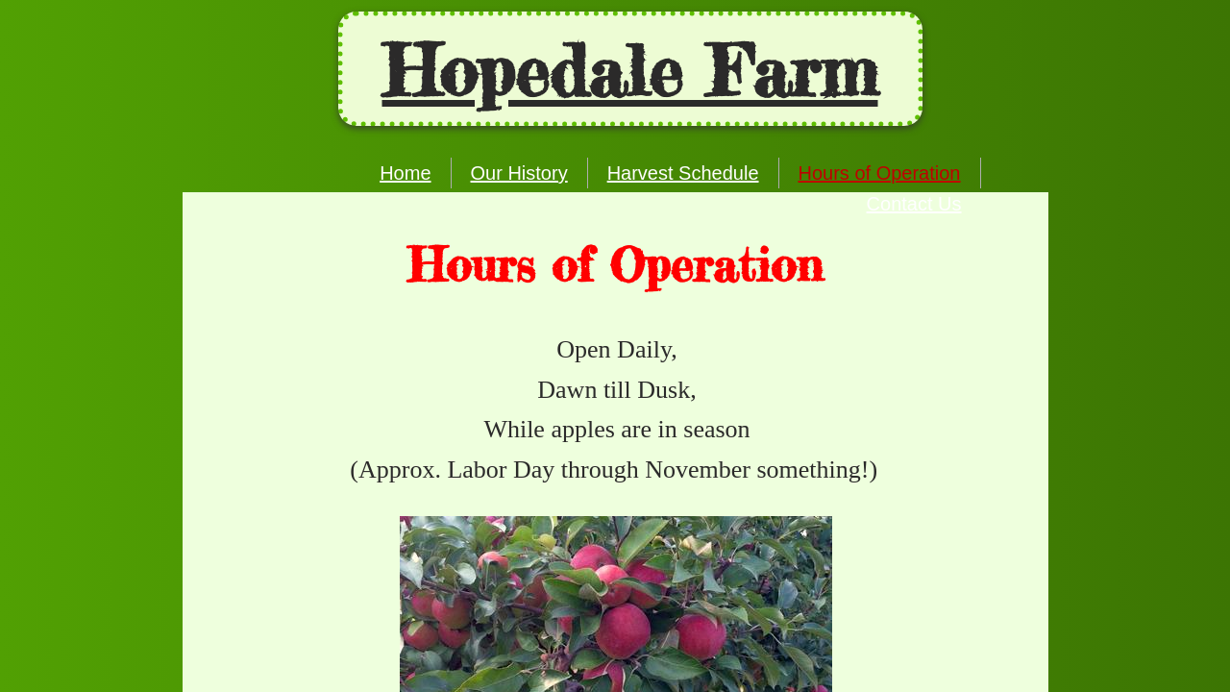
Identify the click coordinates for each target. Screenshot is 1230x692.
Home (405, 173)
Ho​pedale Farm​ (630, 71)
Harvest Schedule (683, 173)
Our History (519, 173)
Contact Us (914, 203)
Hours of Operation (880, 173)
